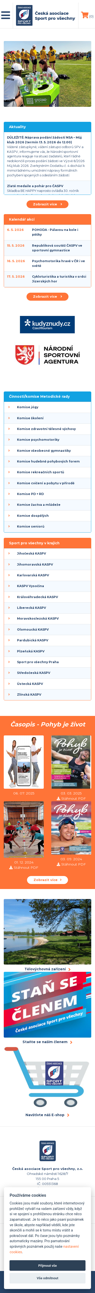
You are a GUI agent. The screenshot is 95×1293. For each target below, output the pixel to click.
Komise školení (30, 418)
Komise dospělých (33, 516)
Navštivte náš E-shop (45, 1115)
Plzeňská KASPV (30, 651)
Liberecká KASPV (31, 608)
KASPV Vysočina (30, 586)
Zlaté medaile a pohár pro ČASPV (35, 186)
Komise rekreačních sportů (40, 472)
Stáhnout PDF (73, 798)
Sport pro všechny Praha (38, 662)
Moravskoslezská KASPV (38, 618)
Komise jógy (27, 407)
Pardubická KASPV (32, 640)
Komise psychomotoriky (38, 440)
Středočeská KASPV (33, 673)
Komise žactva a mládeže (38, 505)
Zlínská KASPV (29, 694)
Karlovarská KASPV (33, 575)
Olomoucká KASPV (33, 629)
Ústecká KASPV (30, 684)
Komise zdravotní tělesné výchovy (46, 429)
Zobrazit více (47, 204)
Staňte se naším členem (45, 1042)
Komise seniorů (30, 526)
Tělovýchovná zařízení (45, 969)
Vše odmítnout (47, 1278)
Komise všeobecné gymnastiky (44, 451)
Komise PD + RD (30, 494)
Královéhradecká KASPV (37, 597)
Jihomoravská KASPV (35, 564)
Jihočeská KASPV (31, 553)
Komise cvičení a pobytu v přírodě (45, 483)
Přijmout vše (47, 1265)
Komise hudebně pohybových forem (48, 461)
